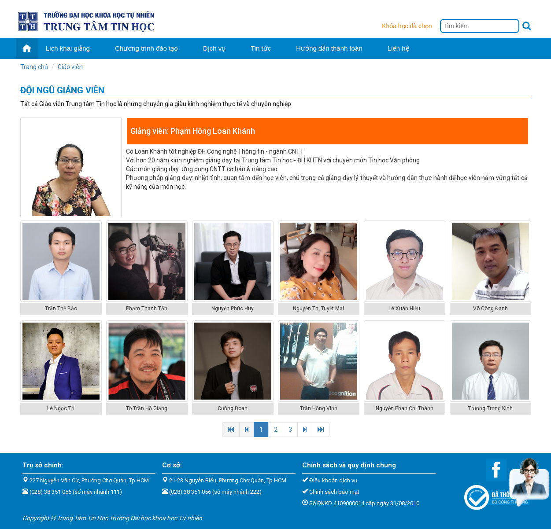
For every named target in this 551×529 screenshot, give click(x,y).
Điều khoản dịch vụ (333, 480)
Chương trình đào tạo (146, 48)
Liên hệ (398, 48)
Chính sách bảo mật (334, 492)
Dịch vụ (214, 48)
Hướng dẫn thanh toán (329, 48)
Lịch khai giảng (68, 48)
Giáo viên (70, 66)
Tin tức (261, 48)
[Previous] (231, 429)
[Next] (304, 429)
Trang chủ (34, 66)
